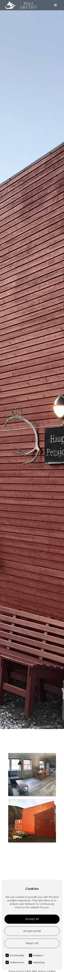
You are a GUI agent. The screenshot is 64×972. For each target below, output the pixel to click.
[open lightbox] (32, 774)
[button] (55, 5)
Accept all (32, 919)
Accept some (32, 931)
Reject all (32, 943)
